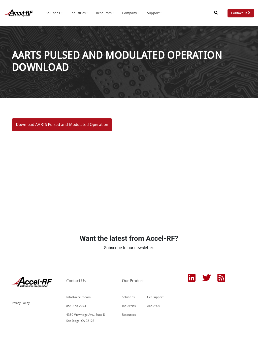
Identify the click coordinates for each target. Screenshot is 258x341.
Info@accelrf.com (78, 297)
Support (153, 13)
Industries (78, 13)
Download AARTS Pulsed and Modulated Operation (62, 124)
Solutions (53, 13)
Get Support (155, 297)
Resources (104, 13)
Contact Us (240, 13)
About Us (153, 306)
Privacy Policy (20, 303)
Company (129, 13)
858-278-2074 (76, 306)
